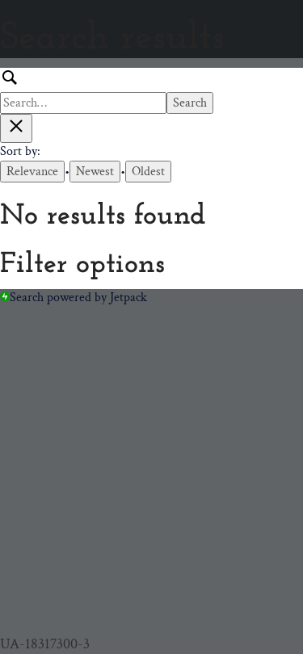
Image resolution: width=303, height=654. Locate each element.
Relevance (32, 171)
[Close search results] (16, 128)
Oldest (148, 171)
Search (190, 102)
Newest (95, 171)
